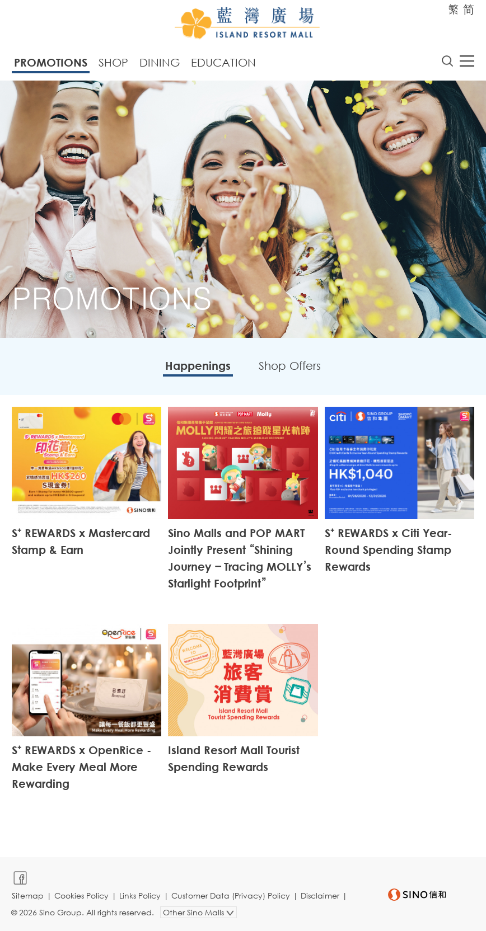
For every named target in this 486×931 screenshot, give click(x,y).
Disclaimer (320, 895)
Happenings (198, 365)
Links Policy (140, 895)
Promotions (50, 62)
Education (223, 62)
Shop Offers (290, 365)
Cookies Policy (81, 895)
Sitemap (28, 895)
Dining (159, 62)
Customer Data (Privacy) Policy (230, 895)
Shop (113, 62)
